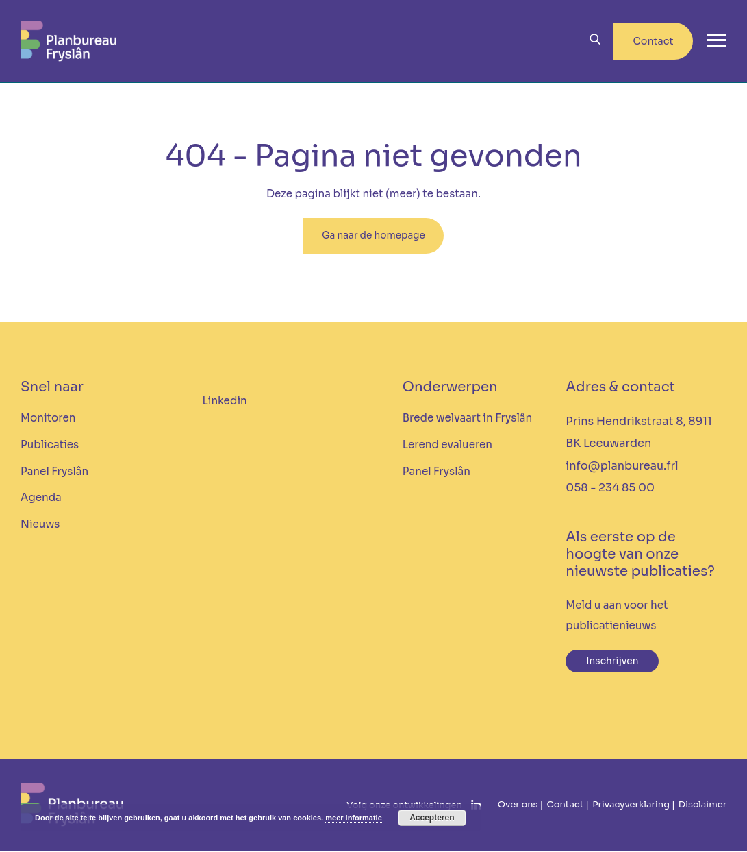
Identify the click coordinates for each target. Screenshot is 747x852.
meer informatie (353, 818)
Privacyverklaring (631, 806)
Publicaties (50, 445)
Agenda (41, 499)
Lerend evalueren (447, 445)
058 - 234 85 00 (610, 489)
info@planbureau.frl (622, 467)
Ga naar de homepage (373, 236)
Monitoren (48, 419)
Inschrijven (613, 663)
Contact (653, 41)
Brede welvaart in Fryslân (467, 419)
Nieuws (40, 525)
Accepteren (431, 818)
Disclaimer (702, 806)
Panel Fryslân (54, 472)
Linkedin (224, 402)
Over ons (518, 806)
